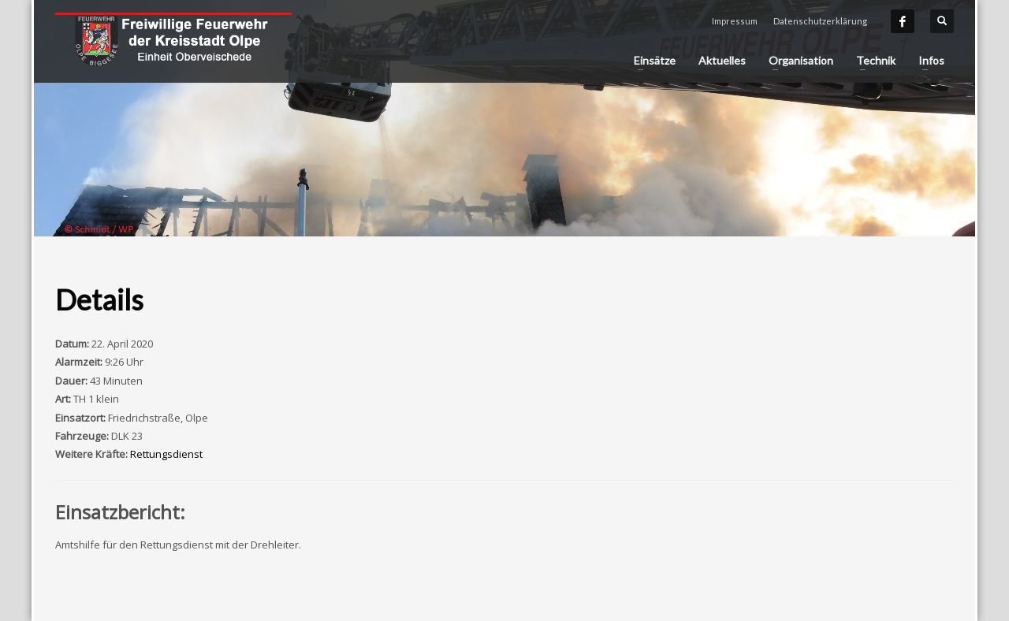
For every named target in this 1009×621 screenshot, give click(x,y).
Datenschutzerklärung (820, 21)
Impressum (735, 21)
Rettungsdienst (166, 454)
